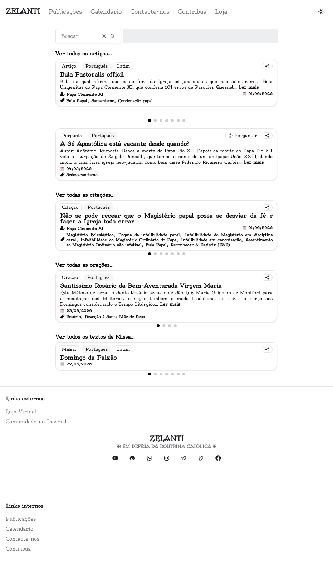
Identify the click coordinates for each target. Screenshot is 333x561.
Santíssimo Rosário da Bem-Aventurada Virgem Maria (140, 286)
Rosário (73, 316)
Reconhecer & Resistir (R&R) (200, 244)
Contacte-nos (149, 11)
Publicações (65, 11)
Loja (221, 11)
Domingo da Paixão (88, 357)
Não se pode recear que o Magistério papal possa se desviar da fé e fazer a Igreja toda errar (166, 218)
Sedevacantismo (81, 174)
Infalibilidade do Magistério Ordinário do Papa (128, 239)
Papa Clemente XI (85, 94)
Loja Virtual (21, 411)
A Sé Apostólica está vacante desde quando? (124, 144)
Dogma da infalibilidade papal (149, 234)
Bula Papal (76, 100)
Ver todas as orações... (84, 265)
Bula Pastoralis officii (91, 74)
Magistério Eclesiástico (89, 234)
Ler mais (249, 87)
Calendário (106, 11)
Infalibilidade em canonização (211, 239)
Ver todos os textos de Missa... (95, 337)
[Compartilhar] (267, 66)
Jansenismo (102, 100)
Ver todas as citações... (85, 195)
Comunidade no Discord (36, 421)
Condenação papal (135, 100)
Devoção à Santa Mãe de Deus (115, 316)
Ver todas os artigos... (83, 53)
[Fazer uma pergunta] (242, 135)
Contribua (192, 11)
